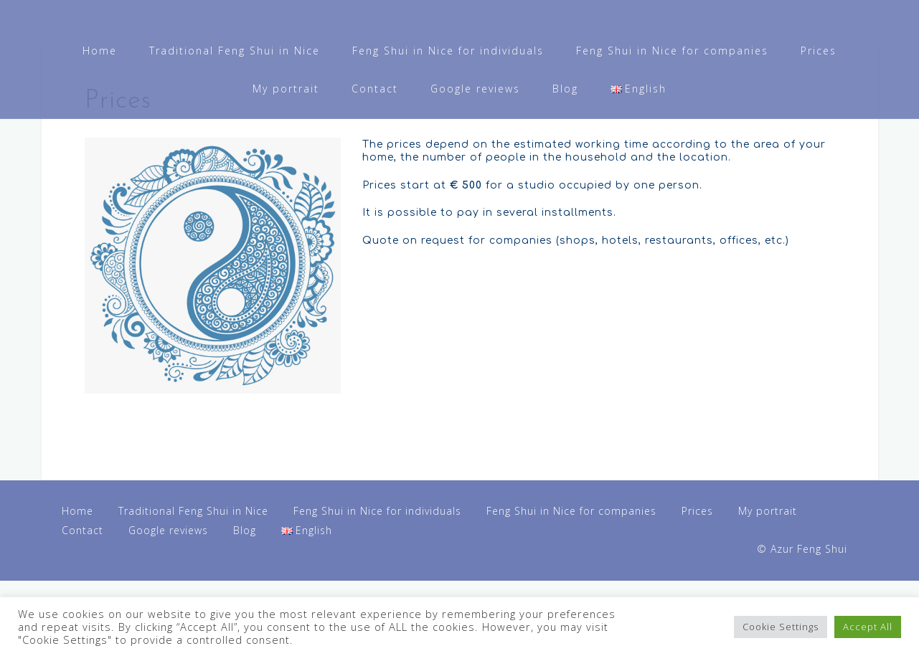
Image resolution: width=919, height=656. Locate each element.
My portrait (286, 88)
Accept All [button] (867, 626)
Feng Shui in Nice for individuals (448, 50)
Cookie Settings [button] (781, 626)
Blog (565, 88)
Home (100, 50)
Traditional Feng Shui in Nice (234, 50)
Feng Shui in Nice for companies (672, 50)
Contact (375, 88)
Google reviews (475, 88)
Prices (818, 50)
